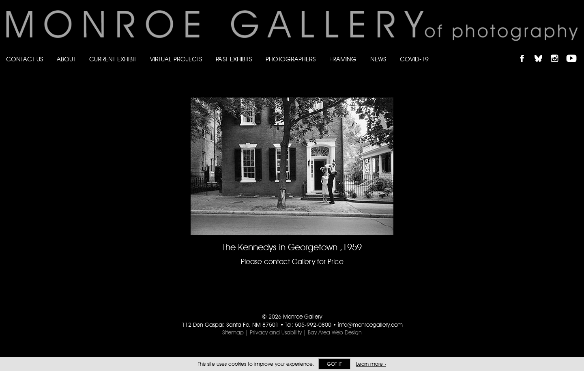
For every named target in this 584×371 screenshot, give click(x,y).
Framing (342, 59)
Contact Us (24, 59)
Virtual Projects (176, 59)
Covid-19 (414, 59)
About (66, 59)
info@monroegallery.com (370, 324)
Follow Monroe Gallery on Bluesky (542, 51)
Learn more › (371, 364)
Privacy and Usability (276, 332)
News (378, 59)
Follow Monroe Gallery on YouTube (574, 51)
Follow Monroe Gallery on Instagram (558, 51)
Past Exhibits (234, 59)
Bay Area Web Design (335, 332)
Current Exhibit (112, 59)
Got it (334, 364)
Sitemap (233, 332)
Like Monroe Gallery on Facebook (525, 51)
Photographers (291, 59)
